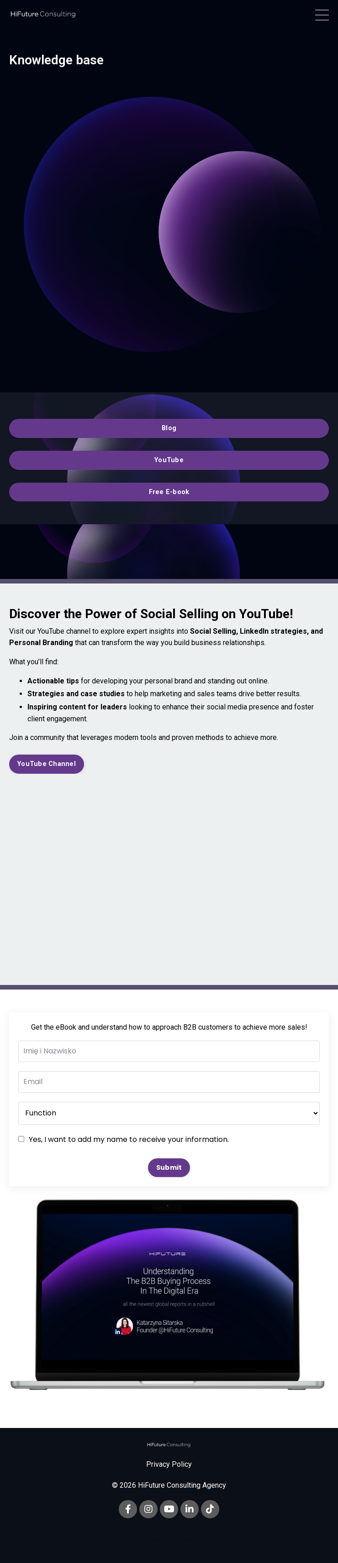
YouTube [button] (169, 460)
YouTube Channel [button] (46, 764)
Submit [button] (169, 1167)
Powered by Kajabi (169, 1539)
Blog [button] (169, 428)
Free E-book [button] (169, 492)
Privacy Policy (169, 1464)
